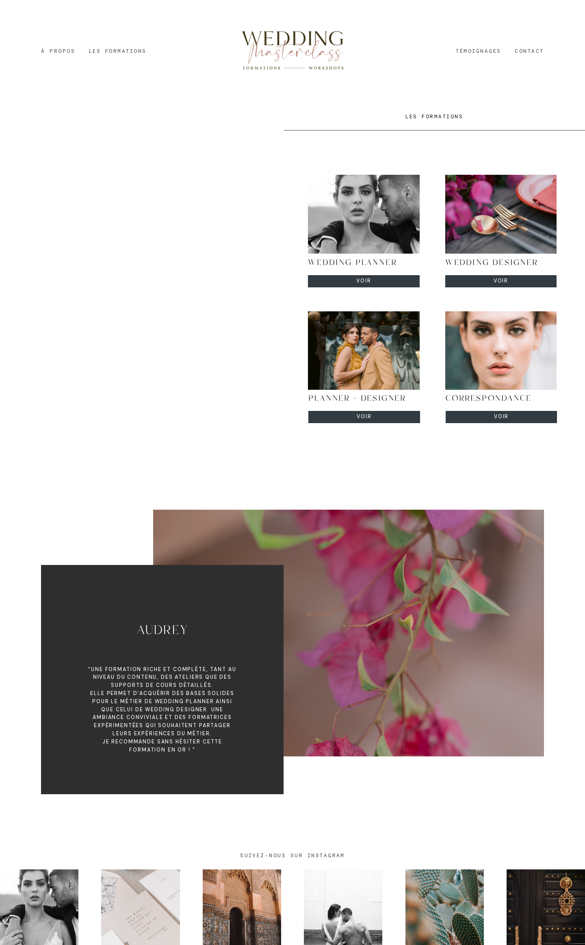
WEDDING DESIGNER (491, 262)
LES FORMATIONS (118, 51)
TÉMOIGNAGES (478, 51)
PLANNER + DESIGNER (357, 398)
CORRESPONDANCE (489, 398)
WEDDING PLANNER (352, 262)
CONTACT (529, 51)
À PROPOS (58, 51)
